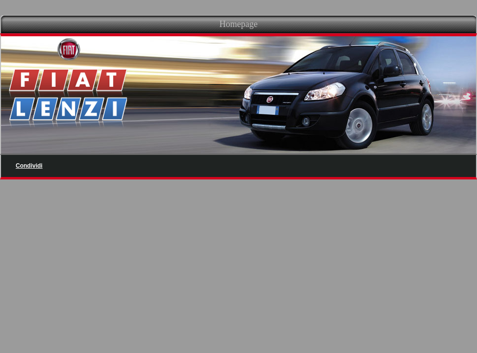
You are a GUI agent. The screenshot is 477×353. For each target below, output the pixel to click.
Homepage (239, 24)
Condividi (29, 165)
